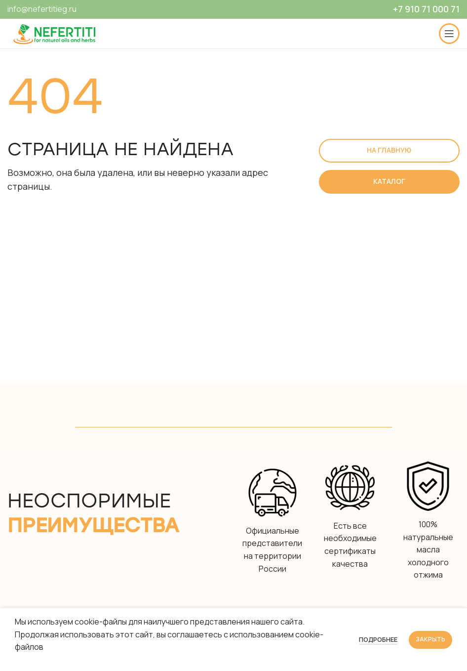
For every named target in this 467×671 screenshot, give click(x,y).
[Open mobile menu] (449, 33)
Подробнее (378, 639)
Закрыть (430, 639)
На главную (389, 150)
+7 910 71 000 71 (426, 9)
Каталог (389, 181)
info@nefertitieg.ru (42, 8)
